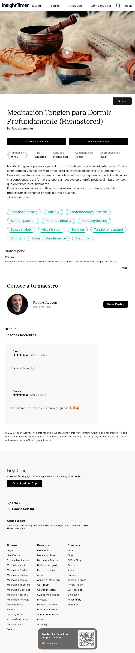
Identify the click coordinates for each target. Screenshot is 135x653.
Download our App (25, 483)
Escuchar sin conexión (36, 141)
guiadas (40, 156)
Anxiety (53, 212)
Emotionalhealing (24, 212)
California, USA (42, 307)
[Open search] (118, 5)
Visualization (51, 229)
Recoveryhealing (94, 221)
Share (122, 101)
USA (14, 503)
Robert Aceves (22, 128)
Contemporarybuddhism (88, 212)
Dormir (16, 238)
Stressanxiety (21, 229)
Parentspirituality (58, 221)
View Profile (115, 304)
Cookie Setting (21, 509)
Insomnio (83, 238)
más (124, 268)
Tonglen (77, 229)
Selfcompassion (23, 221)
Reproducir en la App (98, 141)
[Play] (67, 52)
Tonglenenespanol (108, 229)
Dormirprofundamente (48, 238)
